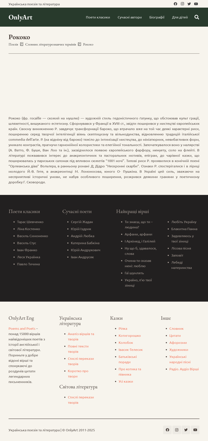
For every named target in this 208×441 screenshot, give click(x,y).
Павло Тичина (28, 264)
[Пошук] (197, 17)
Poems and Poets (22, 328)
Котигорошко (130, 335)
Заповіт (177, 255)
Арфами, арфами (138, 234)
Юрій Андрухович (85, 250)
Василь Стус (26, 243)
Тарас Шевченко (30, 222)
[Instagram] (182, 3)
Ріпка (123, 328)
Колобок (126, 342)
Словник (176, 328)
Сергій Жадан (82, 222)
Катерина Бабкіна (85, 243)
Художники (178, 349)
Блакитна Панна (184, 229)
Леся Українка (28, 257)
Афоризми (178, 342)
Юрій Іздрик (81, 229)
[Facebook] (175, 3)
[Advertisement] (104, 87)
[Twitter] (189, 3)
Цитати (175, 335)
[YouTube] (196, 3)
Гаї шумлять (134, 273)
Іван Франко (27, 250)
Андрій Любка (82, 236)
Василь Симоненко (32, 236)
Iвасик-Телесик (131, 349)
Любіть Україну (183, 222)
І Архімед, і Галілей (140, 241)
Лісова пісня (181, 248)
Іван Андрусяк (82, 257)
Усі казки (126, 381)
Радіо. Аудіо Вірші (184, 369)
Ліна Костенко (28, 229)
